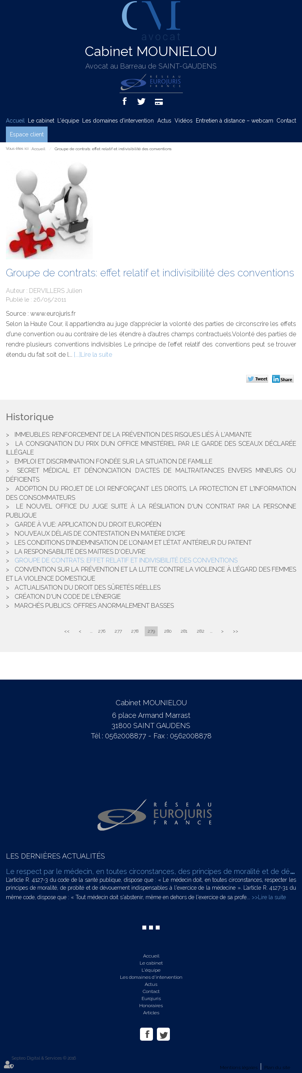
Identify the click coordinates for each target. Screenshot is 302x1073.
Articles (151, 1012)
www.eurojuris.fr (53, 313)
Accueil (15, 120)
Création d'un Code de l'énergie (68, 596)
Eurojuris (151, 998)
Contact (286, 120)
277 (118, 631)
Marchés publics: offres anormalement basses (94, 605)
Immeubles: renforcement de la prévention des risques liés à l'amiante (133, 434)
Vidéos (184, 120)
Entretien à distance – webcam (234, 120)
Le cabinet (41, 120)
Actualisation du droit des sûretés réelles (87, 587)
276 (101, 631)
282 (200, 631)
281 (184, 631)
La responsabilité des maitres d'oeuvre (80, 551)
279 (151, 631)
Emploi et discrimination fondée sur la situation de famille (113, 461)
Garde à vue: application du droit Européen (88, 524)
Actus (164, 120)
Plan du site (277, 1067)
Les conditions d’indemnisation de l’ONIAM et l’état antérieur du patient (133, 542)
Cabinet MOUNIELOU (151, 51)
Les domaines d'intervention (118, 120)
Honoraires (151, 1005)
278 (134, 631)
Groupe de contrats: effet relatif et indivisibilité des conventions (113, 149)
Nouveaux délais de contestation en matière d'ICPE (100, 533)
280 (167, 631)
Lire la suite (96, 354)
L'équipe (68, 120)
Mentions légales (239, 1067)
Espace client (27, 134)
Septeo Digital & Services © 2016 (44, 1058)
